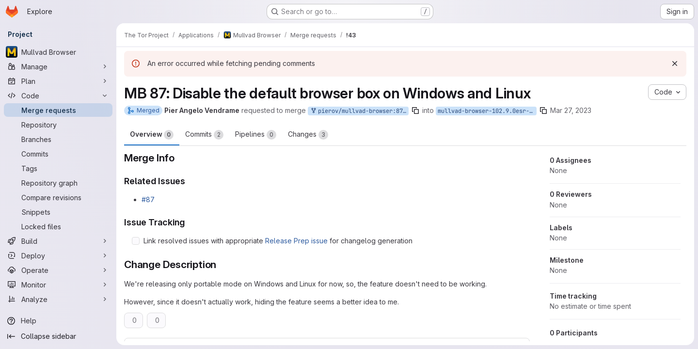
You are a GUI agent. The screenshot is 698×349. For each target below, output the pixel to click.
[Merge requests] (58, 110)
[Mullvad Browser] (58, 52)
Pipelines (255, 135)
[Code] (58, 95)
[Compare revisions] (58, 197)
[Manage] (58, 66)
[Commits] (58, 153)
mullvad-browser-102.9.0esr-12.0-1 (487, 111)
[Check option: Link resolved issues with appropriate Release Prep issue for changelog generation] (136, 241)
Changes (308, 135)
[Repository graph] (58, 183)
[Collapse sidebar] (58, 336)
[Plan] (58, 81)
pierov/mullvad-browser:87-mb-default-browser (359, 111)
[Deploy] (58, 255)
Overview (152, 135)
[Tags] (58, 168)
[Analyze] (58, 299)
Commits (204, 135)
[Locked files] (58, 226)
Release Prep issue (296, 241)
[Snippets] (58, 212)
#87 (148, 199)
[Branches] (58, 139)
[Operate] (58, 270)
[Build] (58, 241)
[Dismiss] (675, 63)
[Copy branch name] (415, 110)
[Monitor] (58, 284)
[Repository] (58, 124)
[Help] (58, 321)
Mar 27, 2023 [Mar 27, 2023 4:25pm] (570, 110)
